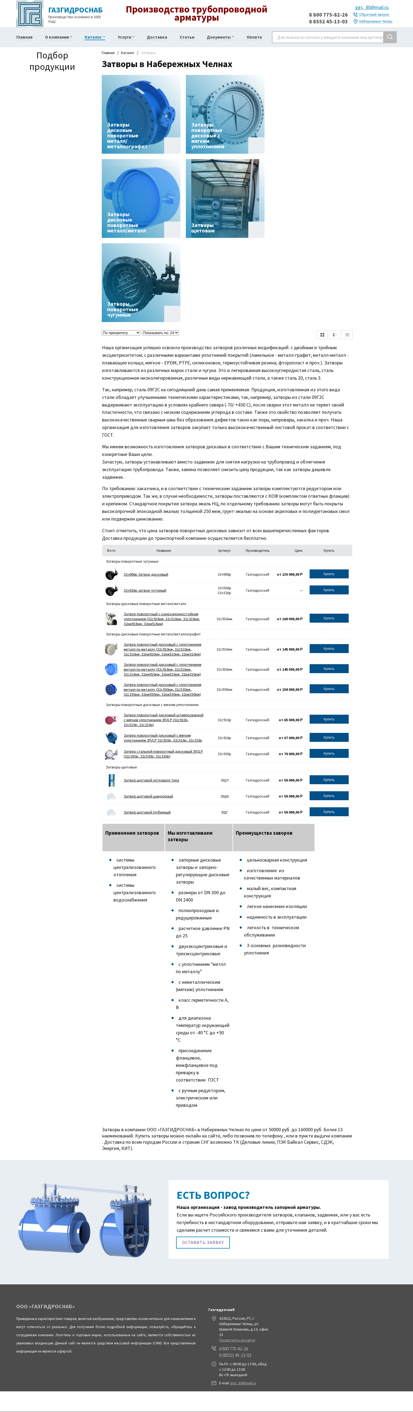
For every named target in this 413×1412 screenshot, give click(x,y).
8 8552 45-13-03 (328, 21)
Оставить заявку (203, 1241)
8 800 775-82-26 (328, 14)
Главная (108, 52)
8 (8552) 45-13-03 (235, 1355)
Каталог (127, 52)
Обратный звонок (374, 14)
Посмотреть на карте (237, 1339)
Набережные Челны (375, 21)
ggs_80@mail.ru (372, 7)
